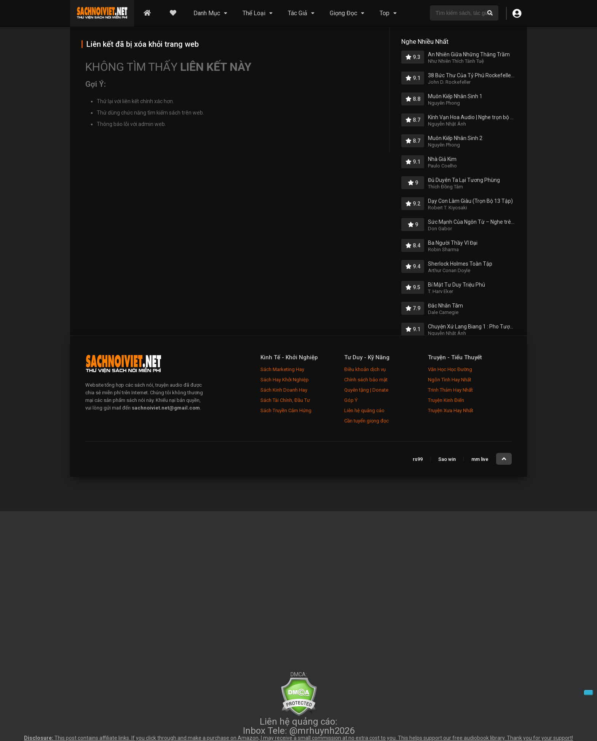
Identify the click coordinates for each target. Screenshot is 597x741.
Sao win (447, 459)
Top (384, 13)
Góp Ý (351, 400)
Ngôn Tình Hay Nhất (449, 379)
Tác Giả (297, 13)
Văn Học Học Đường (450, 369)
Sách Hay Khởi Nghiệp (284, 379)
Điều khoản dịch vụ (365, 369)
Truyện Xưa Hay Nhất (450, 410)
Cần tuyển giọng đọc (366, 421)
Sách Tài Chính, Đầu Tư (285, 400)
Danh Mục (206, 13)
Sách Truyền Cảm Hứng (285, 410)
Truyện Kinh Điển (446, 400)
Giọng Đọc (343, 13)
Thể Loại (254, 13)
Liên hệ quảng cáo (364, 410)
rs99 (418, 459)
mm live (479, 459)
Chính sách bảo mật (366, 379)
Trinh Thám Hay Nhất (450, 390)
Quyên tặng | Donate (366, 390)
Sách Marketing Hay (282, 369)
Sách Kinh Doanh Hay (283, 390)
